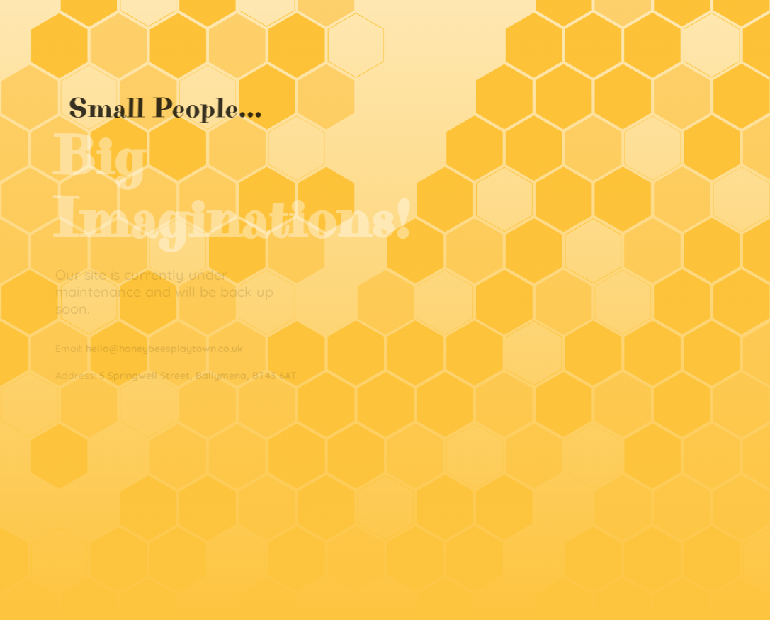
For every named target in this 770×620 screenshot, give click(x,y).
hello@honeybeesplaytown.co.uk (163, 348)
